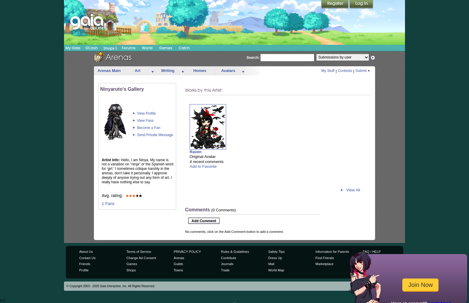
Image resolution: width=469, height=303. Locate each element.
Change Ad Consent (141, 258)
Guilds (178, 264)
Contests (345, 71)
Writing (168, 70)
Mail (271, 264)
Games (165, 47)
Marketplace (325, 264)
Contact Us (87, 258)
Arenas (179, 258)
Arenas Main (109, 70)
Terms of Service (139, 251)
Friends (84, 264)
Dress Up (275, 258)
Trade (225, 270)
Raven (196, 152)
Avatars (228, 70)
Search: (253, 58)
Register (335, 4)
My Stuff (327, 71)
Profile (84, 270)
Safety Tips (276, 251)
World (147, 47)
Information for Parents (332, 251)
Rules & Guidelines (235, 251)
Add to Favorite (203, 166)
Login (361, 4)
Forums (128, 47)
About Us (86, 251)
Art (138, 70)
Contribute (228, 258)
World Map (276, 270)
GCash (92, 47)
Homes (199, 70)
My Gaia (73, 47)
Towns (178, 270)
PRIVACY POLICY (187, 251)
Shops (110, 48)
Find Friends (325, 258)
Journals (227, 264)
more (152, 71)
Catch (184, 47)
